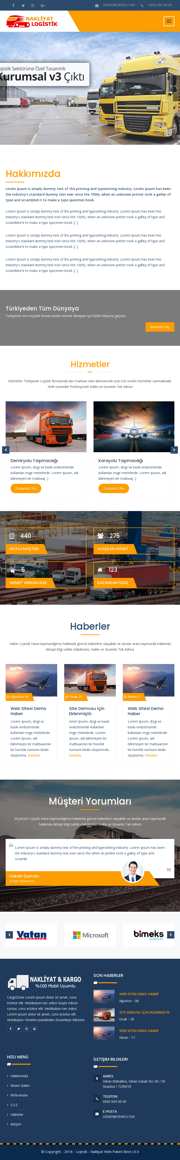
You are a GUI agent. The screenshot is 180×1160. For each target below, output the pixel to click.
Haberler (17, 1114)
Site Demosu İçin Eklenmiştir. (86, 711)
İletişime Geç (160, 327)
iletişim (16, 1124)
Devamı (34, 755)
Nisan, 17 (132, 696)
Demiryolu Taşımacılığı (34, 460)
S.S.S (14, 1105)
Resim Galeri (20, 1085)
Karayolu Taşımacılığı (120, 460)
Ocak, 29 (73, 696)
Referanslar (19, 1095)
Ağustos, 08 (18, 696)
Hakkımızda (19, 1076)
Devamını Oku (26, 488)
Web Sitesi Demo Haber (28, 711)
